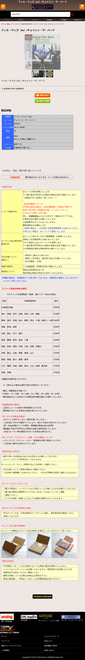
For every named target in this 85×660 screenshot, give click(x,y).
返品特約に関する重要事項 (13, 89)
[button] (3, 6)
